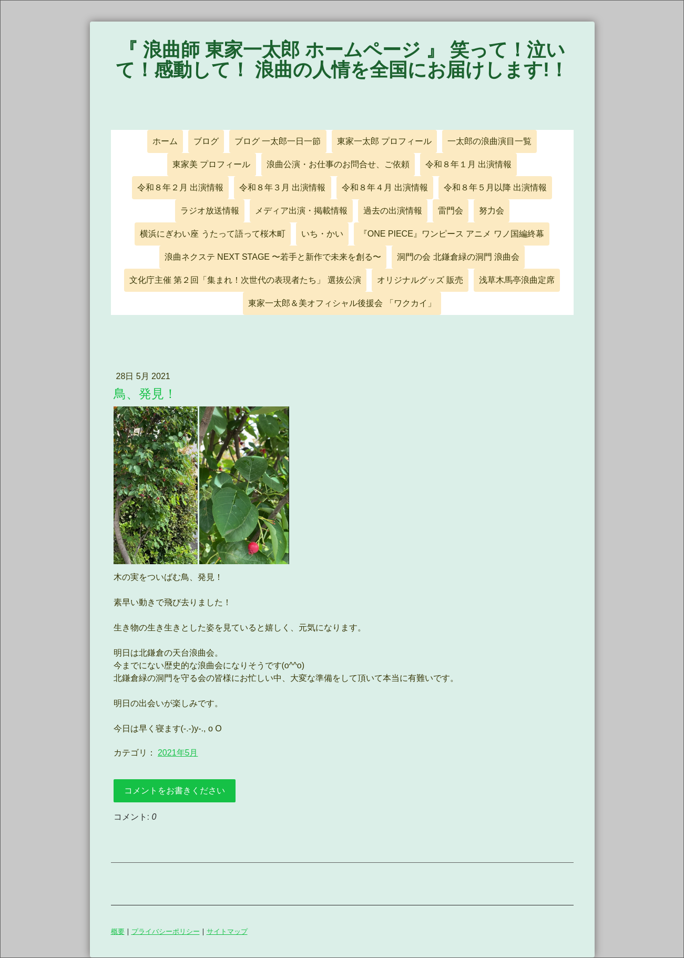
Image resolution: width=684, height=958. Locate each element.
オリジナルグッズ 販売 (420, 280)
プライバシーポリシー (165, 931)
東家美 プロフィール (211, 164)
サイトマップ (227, 931)
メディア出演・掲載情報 (301, 210)
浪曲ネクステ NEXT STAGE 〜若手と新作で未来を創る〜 (273, 256)
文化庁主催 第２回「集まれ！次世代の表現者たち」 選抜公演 (245, 280)
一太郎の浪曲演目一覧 (489, 141)
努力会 (491, 210)
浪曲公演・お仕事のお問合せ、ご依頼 (338, 164)
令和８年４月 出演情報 (385, 187)
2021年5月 (178, 752)
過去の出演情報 (392, 210)
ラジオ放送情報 (209, 210)
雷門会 (450, 210)
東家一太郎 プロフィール (384, 141)
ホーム (165, 141)
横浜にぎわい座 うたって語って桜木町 (212, 233)
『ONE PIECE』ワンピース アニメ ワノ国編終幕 (451, 233)
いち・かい (322, 233)
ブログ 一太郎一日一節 (277, 141)
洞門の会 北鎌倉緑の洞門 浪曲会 (458, 256)
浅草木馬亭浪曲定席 (517, 280)
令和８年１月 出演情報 (468, 164)
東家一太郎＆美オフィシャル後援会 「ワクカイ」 (341, 303)
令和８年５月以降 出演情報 (495, 187)
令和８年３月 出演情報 (282, 187)
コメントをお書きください (174, 790)
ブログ (206, 141)
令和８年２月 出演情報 (180, 187)
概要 (118, 931)
